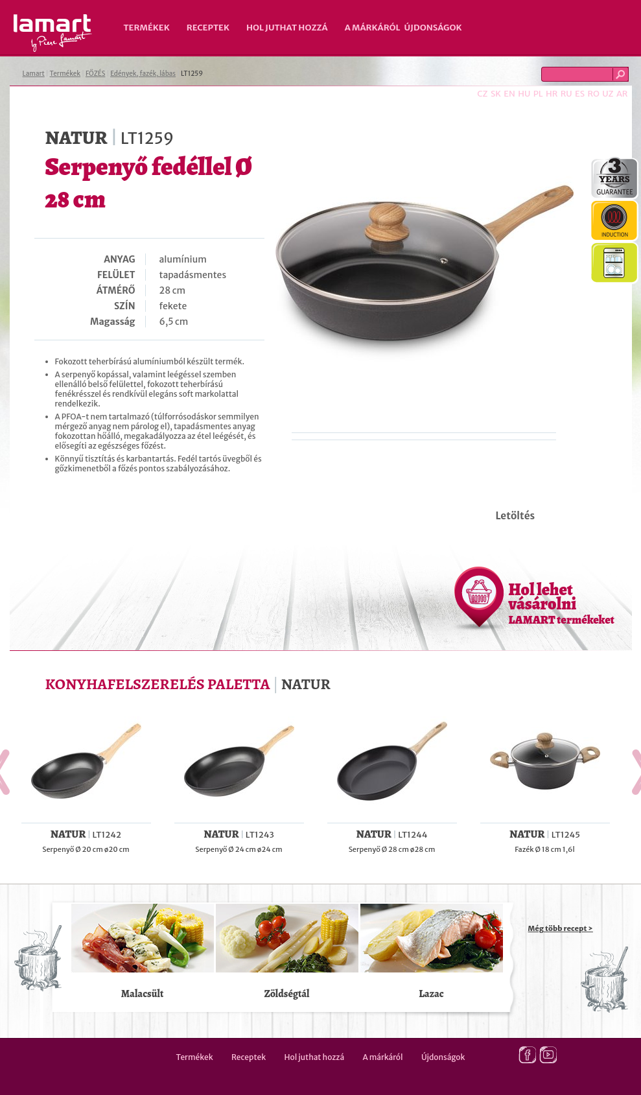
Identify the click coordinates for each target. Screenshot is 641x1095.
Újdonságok (433, 27)
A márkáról (373, 27)
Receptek (208, 27)
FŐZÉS (95, 73)
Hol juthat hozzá (287, 27)
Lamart (53, 33)
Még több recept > (560, 928)
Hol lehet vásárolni (561, 603)
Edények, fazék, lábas (143, 73)
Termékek (147, 27)
